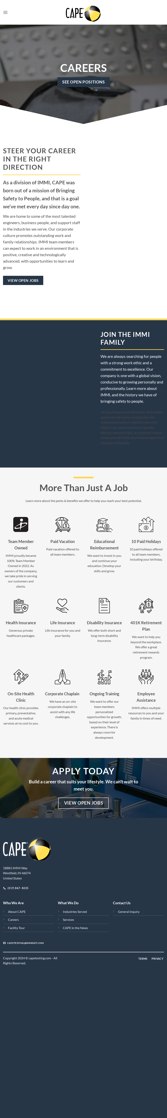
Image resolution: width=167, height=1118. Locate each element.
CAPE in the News (75, 928)
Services (68, 919)
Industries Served (75, 911)
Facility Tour (16, 928)
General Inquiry (129, 911)
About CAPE (17, 911)
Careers (13, 919)
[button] (5, 12)
